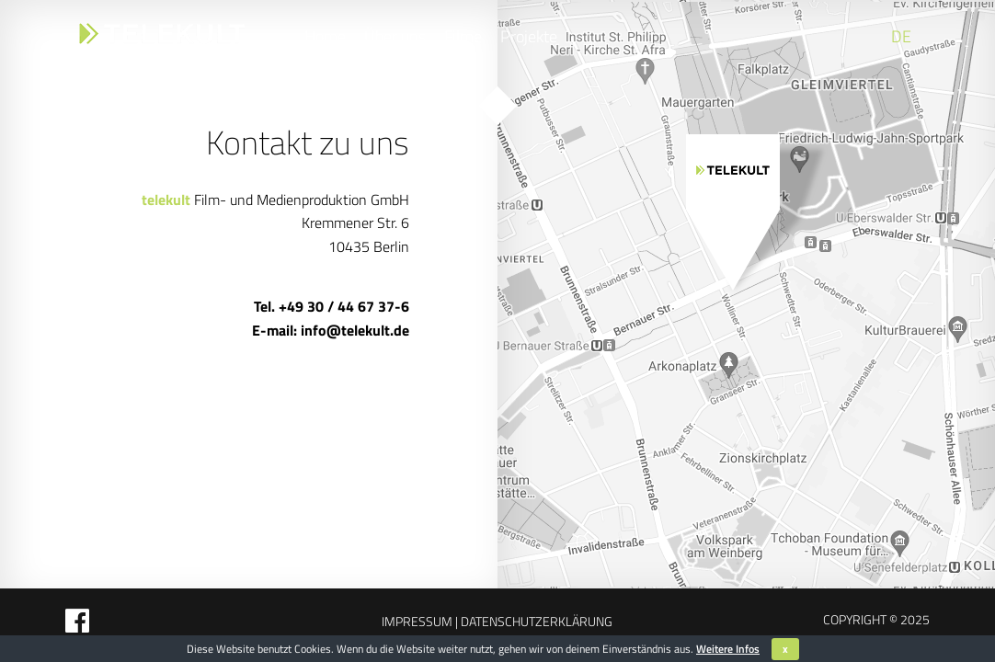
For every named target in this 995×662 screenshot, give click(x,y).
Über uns (395, 36)
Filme (463, 36)
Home (325, 36)
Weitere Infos (728, 648)
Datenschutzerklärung (535, 621)
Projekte (528, 36)
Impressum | (420, 621)
